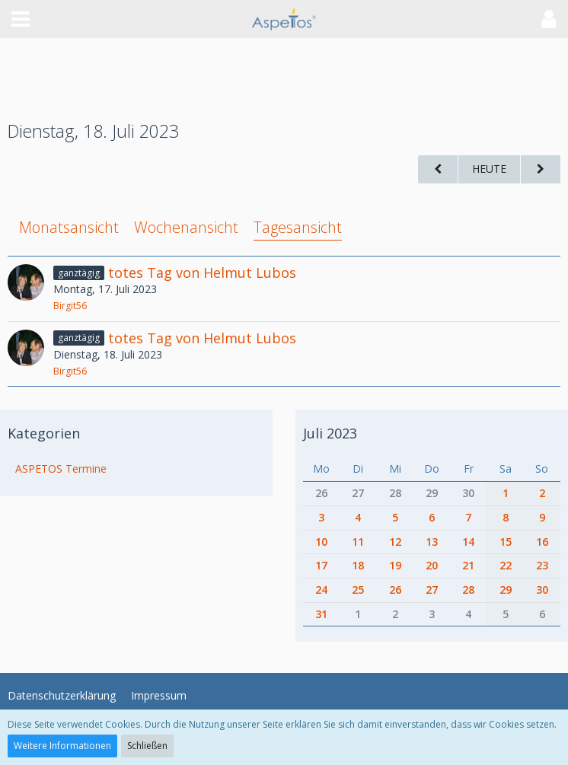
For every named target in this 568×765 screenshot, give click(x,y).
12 (395, 541)
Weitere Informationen (62, 745)
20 (432, 565)
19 (395, 565)
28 (395, 493)
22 (505, 565)
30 (468, 493)
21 (468, 565)
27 (358, 493)
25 (358, 589)
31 (321, 614)
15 (505, 541)
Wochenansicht (186, 227)
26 (321, 493)
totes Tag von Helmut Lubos (202, 272)
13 (432, 541)
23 (542, 565)
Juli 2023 (330, 433)
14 (468, 541)
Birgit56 (70, 305)
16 (542, 541)
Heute (489, 168)
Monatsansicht (69, 227)
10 (321, 541)
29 (432, 493)
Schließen (147, 745)
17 (321, 565)
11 (358, 541)
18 (358, 565)
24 (321, 589)
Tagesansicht (298, 227)
